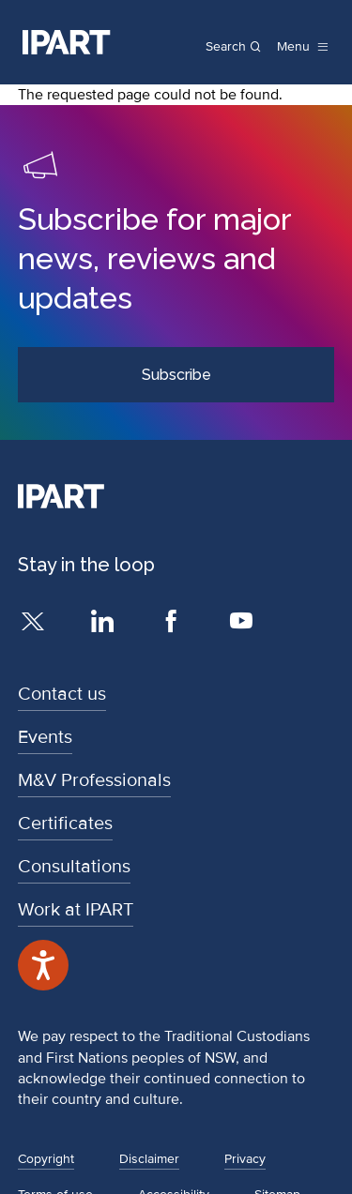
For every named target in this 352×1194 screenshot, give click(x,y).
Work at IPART (75, 910)
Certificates (65, 823)
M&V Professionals (94, 780)
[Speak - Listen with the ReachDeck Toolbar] (43, 965)
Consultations (74, 866)
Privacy (245, 1159)
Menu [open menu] (293, 46)
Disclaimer (149, 1159)
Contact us (62, 694)
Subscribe (176, 375)
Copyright (46, 1159)
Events (45, 737)
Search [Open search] (226, 46)
